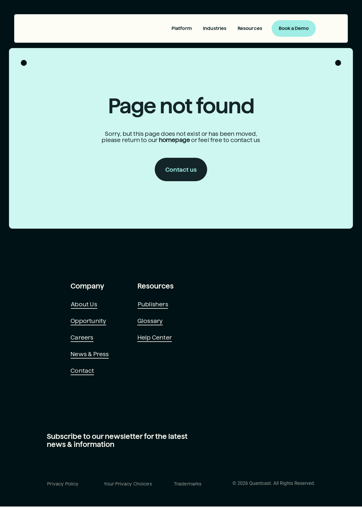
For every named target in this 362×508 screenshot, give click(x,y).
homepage (174, 141)
